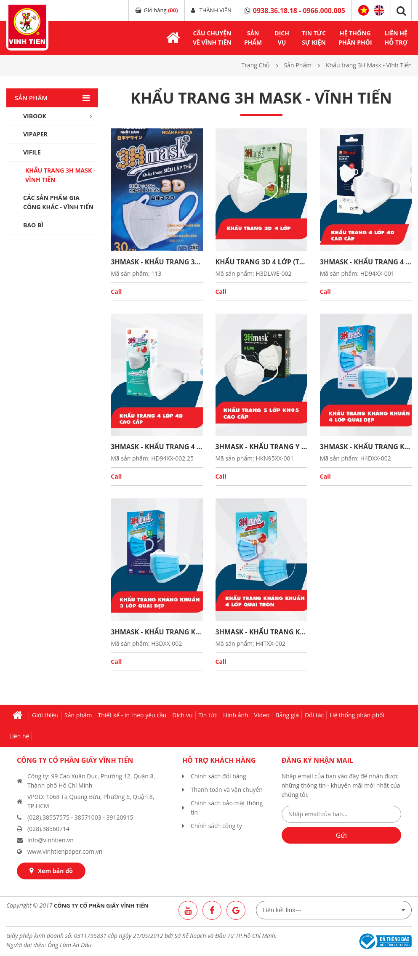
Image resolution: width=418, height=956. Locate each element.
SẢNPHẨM (253, 37)
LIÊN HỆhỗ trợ (396, 37)
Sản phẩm (78, 715)
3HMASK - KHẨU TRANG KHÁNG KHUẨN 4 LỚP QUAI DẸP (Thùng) (366, 446)
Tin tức (208, 715)
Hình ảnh (235, 715)
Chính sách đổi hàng (218, 776)
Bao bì (33, 225)
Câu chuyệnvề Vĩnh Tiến (212, 37)
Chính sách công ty (216, 826)
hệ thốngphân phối (355, 37)
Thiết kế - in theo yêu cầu (132, 715)
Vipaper (35, 134)
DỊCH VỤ (281, 37)
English (379, 10)
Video (262, 715)
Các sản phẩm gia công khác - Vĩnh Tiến (58, 202)
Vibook (34, 116)
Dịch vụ (182, 715)
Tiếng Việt (363, 10)
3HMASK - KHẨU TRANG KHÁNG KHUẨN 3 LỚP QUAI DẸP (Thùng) (156, 631)
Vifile (32, 152)
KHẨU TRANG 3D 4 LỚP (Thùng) (261, 261)
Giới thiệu (45, 715)
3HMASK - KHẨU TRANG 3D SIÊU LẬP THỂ (156, 261)
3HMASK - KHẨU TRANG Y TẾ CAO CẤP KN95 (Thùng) (261, 446)
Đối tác (314, 715)
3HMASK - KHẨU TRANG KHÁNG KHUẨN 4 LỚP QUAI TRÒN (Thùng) (261, 631)
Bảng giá (287, 715)
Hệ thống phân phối (357, 715)
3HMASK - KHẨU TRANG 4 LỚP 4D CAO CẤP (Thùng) (366, 261)
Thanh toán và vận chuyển (227, 790)
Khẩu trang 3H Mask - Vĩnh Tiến (60, 175)
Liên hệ (19, 736)
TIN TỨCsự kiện (314, 37)
